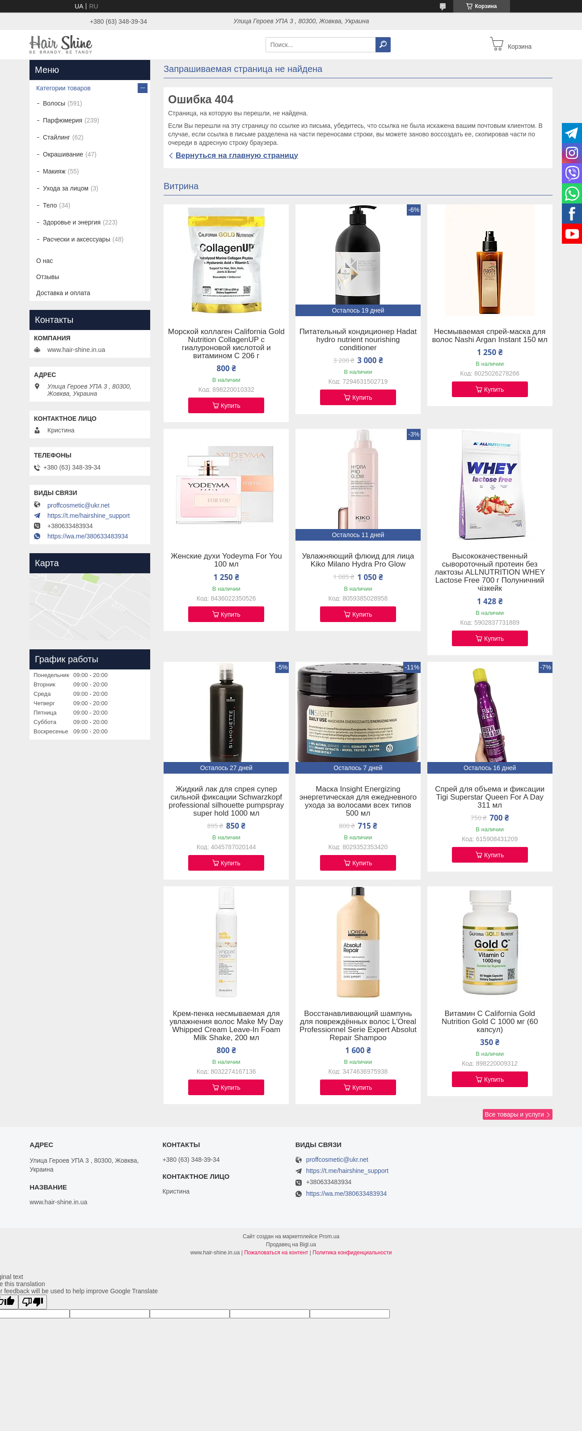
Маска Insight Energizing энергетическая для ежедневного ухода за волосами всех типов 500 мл (358, 801)
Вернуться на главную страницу (237, 155)
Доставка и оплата (63, 292)
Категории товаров (63, 88)
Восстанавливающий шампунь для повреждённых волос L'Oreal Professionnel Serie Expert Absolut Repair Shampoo (358, 1026)
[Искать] (383, 44)
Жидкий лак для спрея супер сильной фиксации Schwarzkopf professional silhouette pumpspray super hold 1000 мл (226, 801)
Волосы (54, 103)
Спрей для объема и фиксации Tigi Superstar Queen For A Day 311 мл (489, 797)
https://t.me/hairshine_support (88, 515)
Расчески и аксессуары (76, 239)
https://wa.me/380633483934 (87, 536)
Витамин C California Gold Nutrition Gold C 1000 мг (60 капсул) (490, 1022)
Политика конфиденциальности (352, 1252)
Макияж (54, 171)
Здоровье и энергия (72, 222)
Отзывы (47, 276)
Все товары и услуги (514, 1114)
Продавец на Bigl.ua (291, 1244)
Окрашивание (63, 154)
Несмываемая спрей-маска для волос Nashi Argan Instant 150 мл (490, 336)
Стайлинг (56, 137)
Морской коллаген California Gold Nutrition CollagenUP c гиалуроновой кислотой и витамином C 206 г (226, 344)
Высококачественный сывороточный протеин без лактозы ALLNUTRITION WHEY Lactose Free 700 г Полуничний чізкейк (489, 572)
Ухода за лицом (66, 188)
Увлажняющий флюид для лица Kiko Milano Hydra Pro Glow (358, 560)
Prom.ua (329, 1236)
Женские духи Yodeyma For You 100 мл (226, 560)
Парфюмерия (62, 120)
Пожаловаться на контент (276, 1252)
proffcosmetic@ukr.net (78, 505)
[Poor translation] (32, 1302)
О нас (44, 260)
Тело (50, 205)
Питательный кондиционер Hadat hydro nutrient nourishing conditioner (358, 340)
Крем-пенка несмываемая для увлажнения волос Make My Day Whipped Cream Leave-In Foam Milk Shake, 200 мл (226, 1026)
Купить (230, 405)
